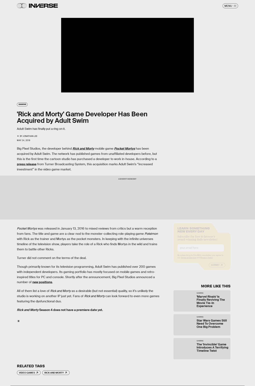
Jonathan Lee (30, 136)
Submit (215, 267)
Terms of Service (188, 260)
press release (26, 164)
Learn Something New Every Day (193, 232)
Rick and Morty (54, 372)
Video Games (27, 372)
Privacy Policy (206, 260)
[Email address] (200, 250)
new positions (42, 282)
